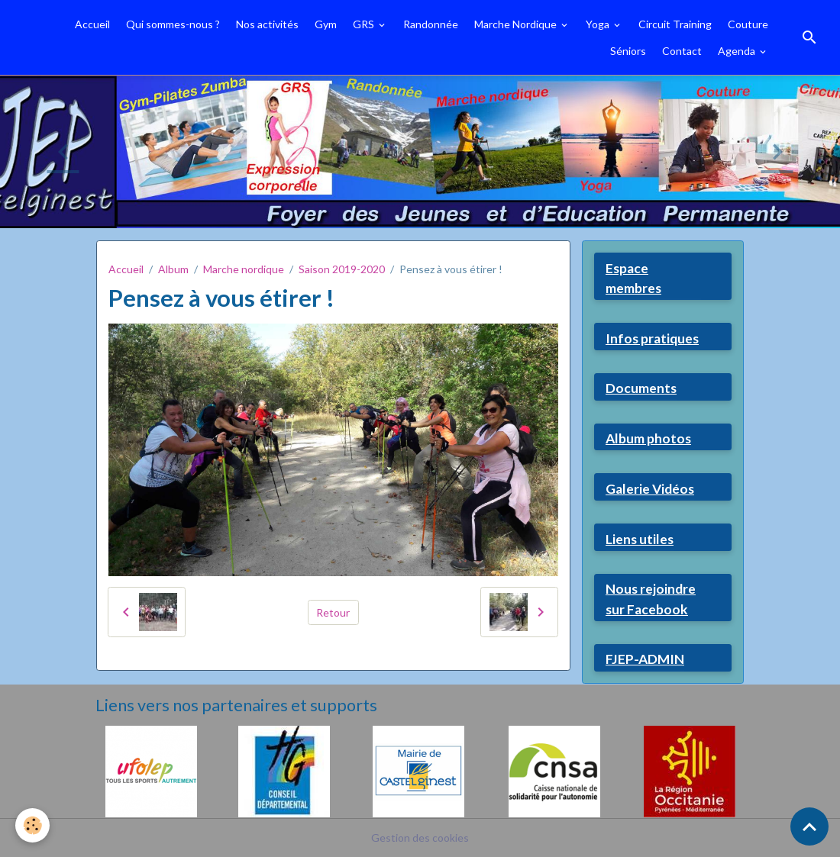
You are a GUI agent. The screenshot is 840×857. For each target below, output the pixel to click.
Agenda (738, 50)
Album (173, 269)
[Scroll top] (809, 826)
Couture (748, 24)
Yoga (599, 24)
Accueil (92, 24)
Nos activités (267, 24)
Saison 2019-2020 (342, 269)
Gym (326, 24)
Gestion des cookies (420, 837)
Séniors (628, 50)
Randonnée (430, 24)
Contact (682, 50)
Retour (333, 612)
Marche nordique (243, 269)
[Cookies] (32, 825)
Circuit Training (675, 24)
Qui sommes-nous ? (173, 24)
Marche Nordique (516, 24)
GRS (364, 24)
